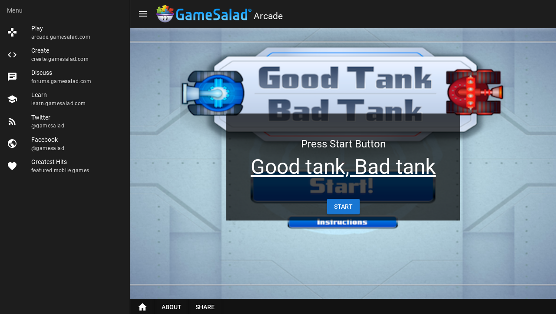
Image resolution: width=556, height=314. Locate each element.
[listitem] (65, 32)
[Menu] (143, 14)
